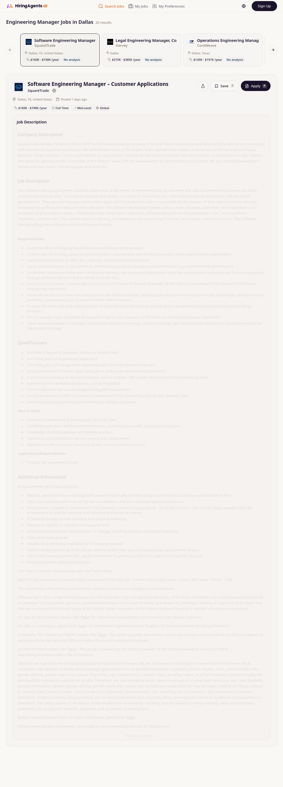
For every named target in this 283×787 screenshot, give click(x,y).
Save (224, 85)
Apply (256, 85)
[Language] (244, 6)
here (85, 614)
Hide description (141, 733)
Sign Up (264, 6)
